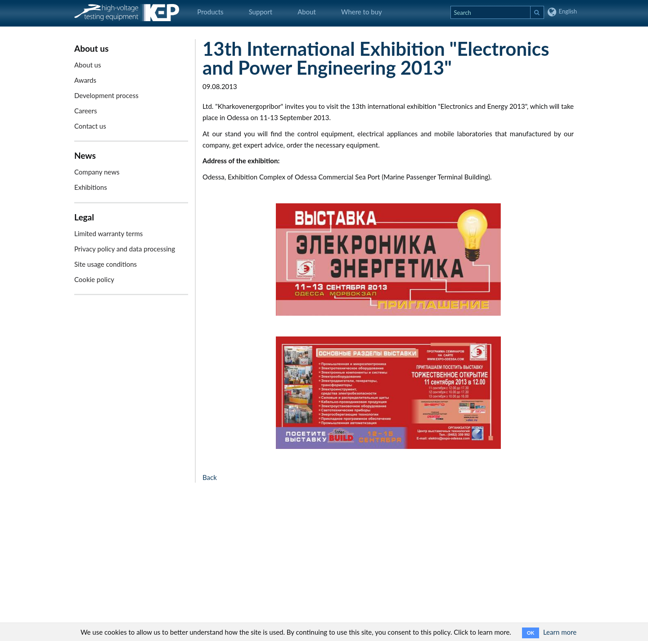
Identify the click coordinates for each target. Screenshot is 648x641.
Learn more (559, 632)
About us (87, 65)
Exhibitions (90, 187)
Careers (85, 111)
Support (261, 12)
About (306, 12)
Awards (85, 80)
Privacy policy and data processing (124, 249)
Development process (106, 95)
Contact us (90, 126)
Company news (96, 172)
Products (210, 12)
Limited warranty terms (108, 233)
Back (209, 477)
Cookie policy (94, 279)
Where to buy (361, 12)
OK (530, 633)
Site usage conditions (105, 264)
